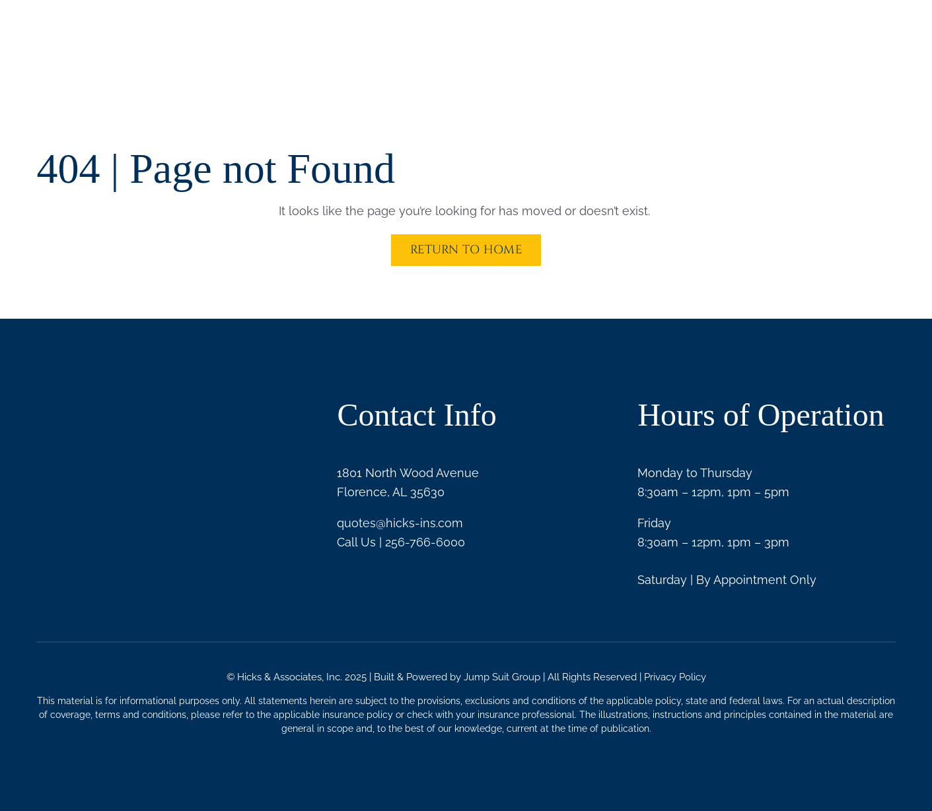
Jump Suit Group (502, 677)
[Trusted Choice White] (211, 480)
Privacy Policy (675, 677)
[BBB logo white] (69, 470)
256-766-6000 (425, 542)
